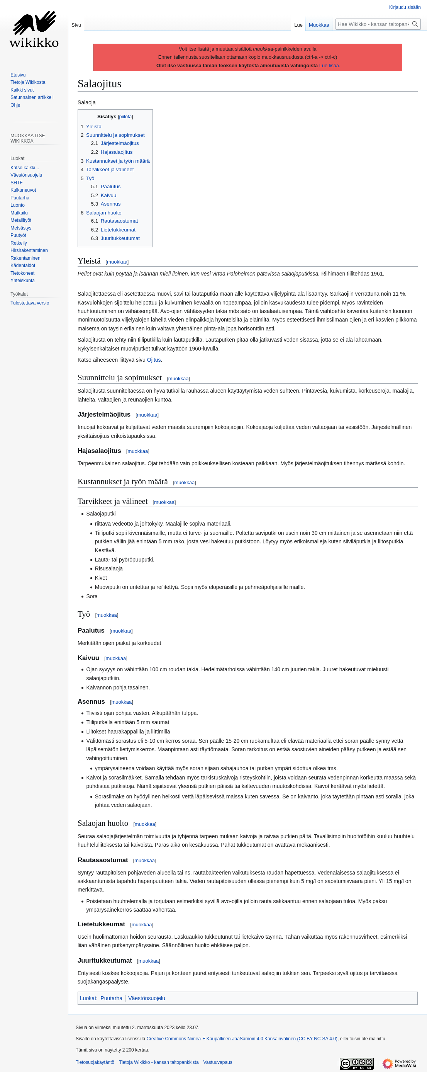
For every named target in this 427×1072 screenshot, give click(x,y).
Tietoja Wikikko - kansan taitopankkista (158, 1062)
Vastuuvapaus (217, 1062)
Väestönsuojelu (146, 998)
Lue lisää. (330, 65)
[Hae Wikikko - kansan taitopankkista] (378, 24)
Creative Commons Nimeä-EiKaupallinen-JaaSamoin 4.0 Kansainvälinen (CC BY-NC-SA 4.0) (241, 1038)
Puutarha (111, 998)
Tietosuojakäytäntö (95, 1062)
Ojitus (154, 360)
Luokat (88, 998)
